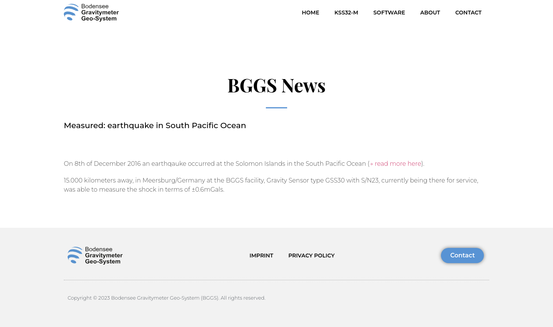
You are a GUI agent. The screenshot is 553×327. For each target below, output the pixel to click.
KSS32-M (346, 12)
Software (389, 12)
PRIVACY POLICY (311, 255)
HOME (310, 12)
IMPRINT (261, 255)
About (430, 12)
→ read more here (395, 163)
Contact (468, 12)
